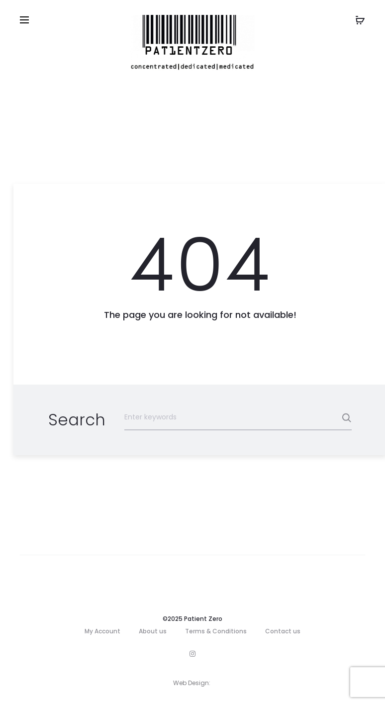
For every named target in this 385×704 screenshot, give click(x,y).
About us (153, 631)
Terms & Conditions (216, 631)
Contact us (282, 631)
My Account (102, 631)
